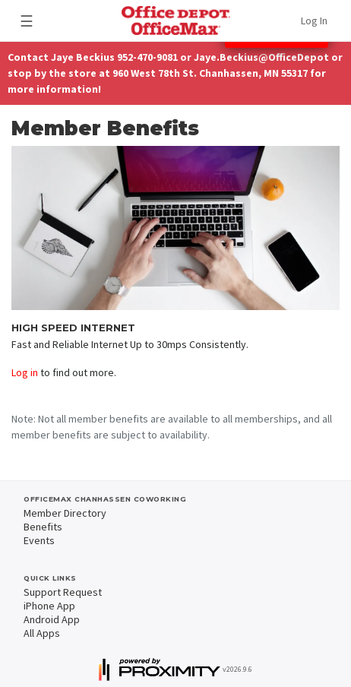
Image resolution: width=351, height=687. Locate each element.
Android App (52, 619)
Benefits (43, 526)
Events (39, 540)
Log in (24, 372)
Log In (314, 20)
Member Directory (65, 513)
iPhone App (49, 606)
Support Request (63, 592)
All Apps (42, 633)
